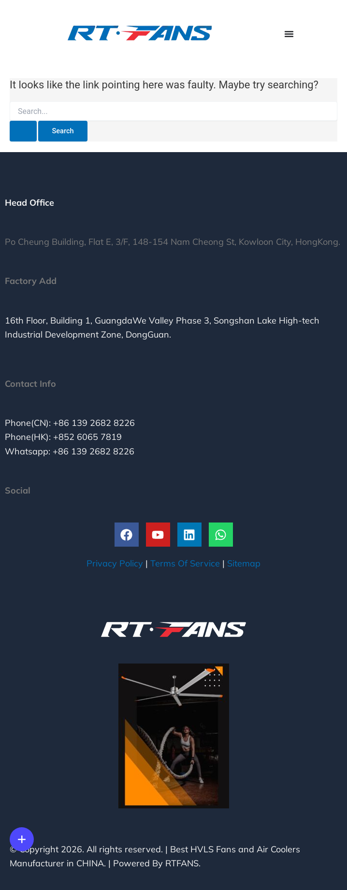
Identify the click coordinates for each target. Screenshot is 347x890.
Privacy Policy (115, 563)
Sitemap (243, 563)
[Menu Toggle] (289, 34)
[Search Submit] (23, 131)
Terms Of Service (185, 563)
